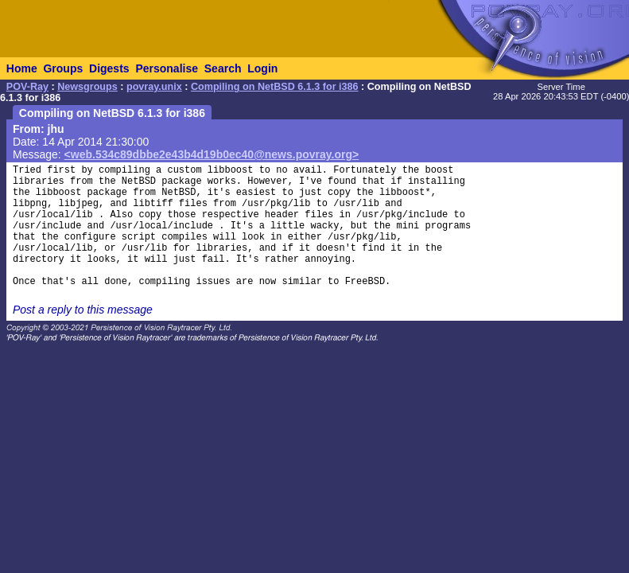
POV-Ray (27, 86)
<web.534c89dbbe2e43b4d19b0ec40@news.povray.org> (211, 154)
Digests (109, 68)
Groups (63, 68)
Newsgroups (87, 86)
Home (21, 68)
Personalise (166, 68)
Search (223, 68)
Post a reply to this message (83, 309)
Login (262, 68)
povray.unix (154, 86)
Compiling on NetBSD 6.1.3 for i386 (275, 86)
